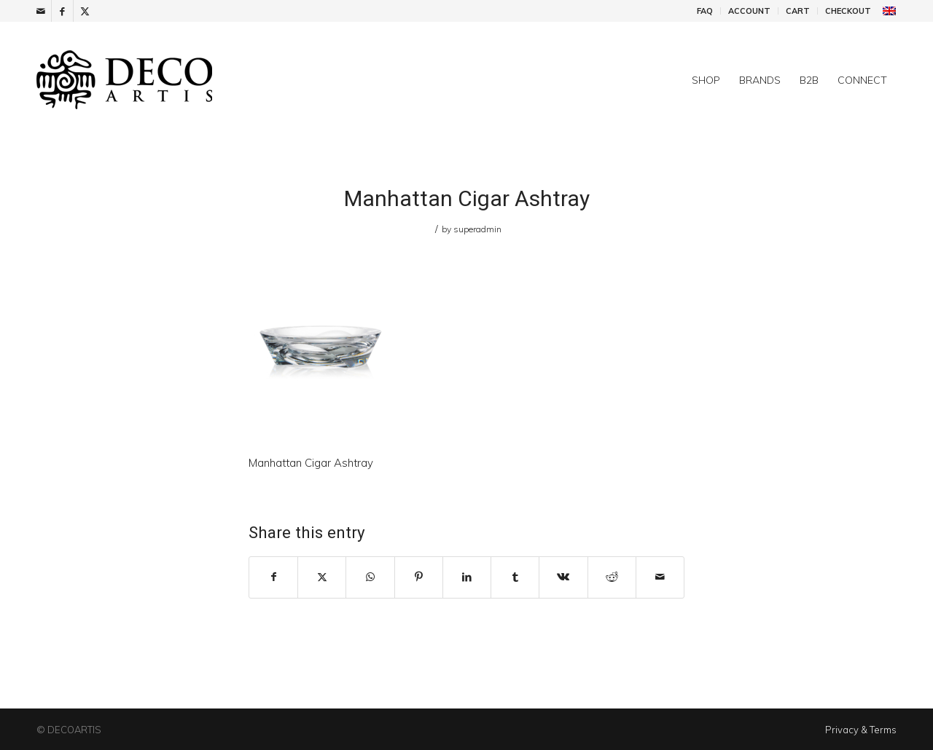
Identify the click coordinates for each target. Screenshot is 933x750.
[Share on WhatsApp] (370, 577)
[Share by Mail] (660, 577)
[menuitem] (705, 11)
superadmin (477, 229)
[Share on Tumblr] (515, 577)
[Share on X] (322, 577)
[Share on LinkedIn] (467, 577)
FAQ (705, 11)
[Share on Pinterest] (418, 577)
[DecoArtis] (160, 80)
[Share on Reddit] (612, 577)
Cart (798, 11)
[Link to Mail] (40, 11)
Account (749, 11)
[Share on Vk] (563, 577)
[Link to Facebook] (62, 11)
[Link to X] (84, 11)
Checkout (848, 11)
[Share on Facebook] (273, 577)
